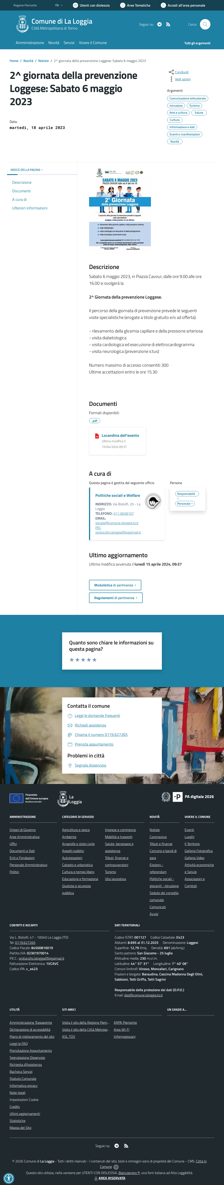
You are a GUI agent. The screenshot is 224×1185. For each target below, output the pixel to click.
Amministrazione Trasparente (31, 1022)
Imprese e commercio (120, 829)
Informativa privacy (24, 1085)
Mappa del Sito (20, 1127)
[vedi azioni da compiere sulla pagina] (179, 79)
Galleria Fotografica (199, 850)
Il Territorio (192, 843)
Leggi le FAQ (19, 1043)
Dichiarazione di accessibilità (30, 1029)
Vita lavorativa (115, 878)
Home (14, 60)
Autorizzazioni (72, 857)
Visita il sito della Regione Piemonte (88, 1022)
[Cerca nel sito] (205, 24)
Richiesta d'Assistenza (26, 1064)
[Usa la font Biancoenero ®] (91, 5)
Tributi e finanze (161, 843)
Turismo (110, 871)
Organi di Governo (23, 829)
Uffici (13, 843)
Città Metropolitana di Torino (54, 28)
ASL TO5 (68, 1036)
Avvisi (154, 913)
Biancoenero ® (129, 1172)
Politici (14, 871)
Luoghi (189, 836)
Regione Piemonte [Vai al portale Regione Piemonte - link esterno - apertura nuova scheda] (25, 5)
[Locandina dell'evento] (97, 436)
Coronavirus (158, 836)
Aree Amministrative (25, 836)
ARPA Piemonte (125, 1022)
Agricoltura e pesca (76, 829)
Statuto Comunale (23, 1078)
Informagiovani (124, 1036)
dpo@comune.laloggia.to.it (143, 995)
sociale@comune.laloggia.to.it (116, 522)
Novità (28, 60)
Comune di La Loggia (62, 21)
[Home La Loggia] (56, 24)
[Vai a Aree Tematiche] (135, 5)
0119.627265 (25, 942)
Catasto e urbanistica (77, 864)
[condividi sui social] (178, 72)
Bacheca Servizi (21, 1071)
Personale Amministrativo (28, 864)
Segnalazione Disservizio (27, 1057)
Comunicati (158, 906)
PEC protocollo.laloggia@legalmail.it (118, 530)
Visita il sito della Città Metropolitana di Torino (95, 1029)
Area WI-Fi (121, 1029)
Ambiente (69, 836)
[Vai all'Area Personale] (183, 5)
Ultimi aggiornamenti (25, 1113)
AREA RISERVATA (109, 1178)
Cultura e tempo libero (78, 871)
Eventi (189, 829)
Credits (15, 1106)
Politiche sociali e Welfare (117, 495)
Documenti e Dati (22, 850)
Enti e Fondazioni (22, 857)
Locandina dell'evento (120, 435)
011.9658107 (124, 513)
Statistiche (17, 1120)
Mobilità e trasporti (118, 836)
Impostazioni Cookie (24, 1099)
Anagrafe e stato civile (78, 843)
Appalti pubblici (73, 850)
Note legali (17, 1092)
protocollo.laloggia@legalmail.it (41, 958)
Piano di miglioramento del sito (32, 1036)
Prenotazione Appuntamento (31, 1050)
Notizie (43, 60)
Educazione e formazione (80, 878)
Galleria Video (194, 857)
